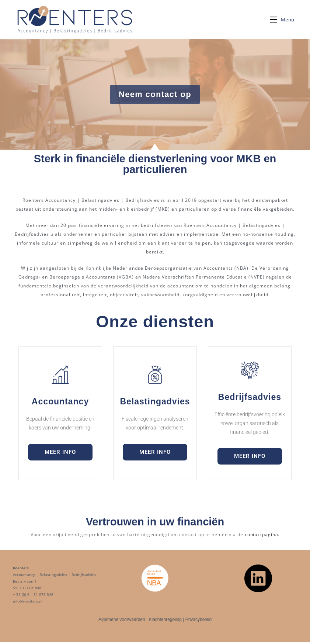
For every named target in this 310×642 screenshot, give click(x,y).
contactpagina (261, 534)
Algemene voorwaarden (121, 619)
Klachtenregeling (165, 619)
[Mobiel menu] (282, 19)
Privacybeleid (198, 619)
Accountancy (60, 401)
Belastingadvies (155, 401)
